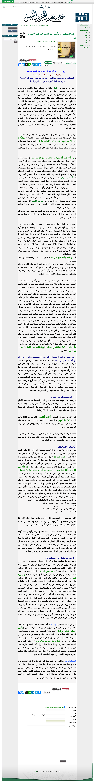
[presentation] (62, 755)
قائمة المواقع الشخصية (84, 46)
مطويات (86, 33)
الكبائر (55, 88)
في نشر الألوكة (13, 30)
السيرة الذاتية (84, 25)
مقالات (86, 27)
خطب (86, 38)
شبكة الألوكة (45, 25)
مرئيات (86, 43)
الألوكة (35, 771)
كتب (87, 40)
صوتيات (86, 35)
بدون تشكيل (48, 62)
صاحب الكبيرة (37, 201)
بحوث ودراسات (84, 30)
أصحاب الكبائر (67, 178)
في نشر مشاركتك (12, 28)
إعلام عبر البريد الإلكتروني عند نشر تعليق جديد (54, 707)
